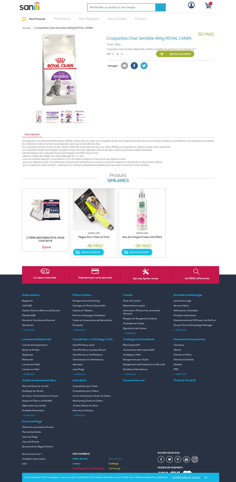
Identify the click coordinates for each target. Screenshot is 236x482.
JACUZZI (27, 305)
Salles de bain (31, 295)
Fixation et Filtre (183, 354)
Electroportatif (131, 345)
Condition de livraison (34, 458)
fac (161, 459)
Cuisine (127, 295)
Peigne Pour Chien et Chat (93, 237)
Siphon (177, 349)
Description (32, 134)
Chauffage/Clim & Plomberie (88, 468)
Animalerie (79, 380)
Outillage (114, 463)
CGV (24, 463)
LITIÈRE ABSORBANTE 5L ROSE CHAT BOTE (45, 239)
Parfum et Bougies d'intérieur (89, 315)
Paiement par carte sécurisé (95, 277)
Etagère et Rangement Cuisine (140, 318)
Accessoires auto (134, 380)
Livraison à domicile (44, 277)
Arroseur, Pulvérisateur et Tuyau (40, 395)
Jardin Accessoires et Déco (39, 380)
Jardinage (114, 468)
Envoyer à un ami (124, 66)
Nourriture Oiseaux (83, 410)
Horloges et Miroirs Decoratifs (89, 305)
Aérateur (78, 364)
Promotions (62, 19)
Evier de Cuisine (131, 300)
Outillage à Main (132, 354)
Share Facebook (134, 66)
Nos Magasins (89, 19)
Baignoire (27, 300)
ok (205, 477)
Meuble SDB (29, 315)
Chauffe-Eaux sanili (83, 345)
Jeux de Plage (30, 436)
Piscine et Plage (32, 421)
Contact (141, 19)
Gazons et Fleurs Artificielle (37, 400)
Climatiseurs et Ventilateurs (88, 359)
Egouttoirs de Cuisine (134, 328)
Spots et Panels (30, 349)
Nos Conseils (117, 19)
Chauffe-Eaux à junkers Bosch (89, 349)
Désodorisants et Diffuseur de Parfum (195, 320)
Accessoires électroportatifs (139, 349)
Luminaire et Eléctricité (36, 339)
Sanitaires (28, 325)
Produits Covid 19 (185, 380)
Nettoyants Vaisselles (186, 310)
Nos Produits (33, 19)
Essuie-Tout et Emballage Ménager (193, 325)
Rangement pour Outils (136, 359)
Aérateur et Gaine (184, 359)
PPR (176, 369)
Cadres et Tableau (83, 310)
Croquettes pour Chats (85, 386)
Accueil (26, 28)
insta (194, 459)
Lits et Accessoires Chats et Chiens (92, 395)
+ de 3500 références (196, 278)
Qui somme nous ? (32, 454)
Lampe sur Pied (30, 369)
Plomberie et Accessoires (189, 339)
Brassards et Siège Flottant (37, 446)
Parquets (78, 325)
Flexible (178, 364)
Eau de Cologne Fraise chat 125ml (142, 237)
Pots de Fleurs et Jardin (35, 386)
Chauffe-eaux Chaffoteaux (88, 354)
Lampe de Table (31, 364)
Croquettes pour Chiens (86, 391)
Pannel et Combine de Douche (38, 320)
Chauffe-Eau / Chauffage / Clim (93, 339)
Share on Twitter (144, 66)
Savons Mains (181, 305)
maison (77, 463)
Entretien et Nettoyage (188, 295)
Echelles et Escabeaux (135, 369)
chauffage (78, 369)
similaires (118, 180)
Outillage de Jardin (32, 391)
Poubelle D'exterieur (33, 410)
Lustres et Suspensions (35, 345)
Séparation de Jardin (34, 405)
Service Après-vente (145, 278)
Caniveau (179, 345)
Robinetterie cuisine (134, 305)
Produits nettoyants (185, 315)
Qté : (109, 54)
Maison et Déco (82, 295)
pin (178, 459)
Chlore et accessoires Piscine (38, 427)
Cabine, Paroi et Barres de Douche (41, 310)
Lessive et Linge (182, 300)
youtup (186, 459)
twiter (169, 459)
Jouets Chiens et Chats (85, 405)
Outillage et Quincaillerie (138, 339)
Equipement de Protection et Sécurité (144, 364)
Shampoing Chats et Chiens (88, 400)
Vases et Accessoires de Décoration (92, 320)
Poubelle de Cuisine (133, 323)
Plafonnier (27, 359)
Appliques (27, 354)
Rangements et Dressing (86, 300)
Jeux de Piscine (30, 441)
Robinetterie (115, 458)
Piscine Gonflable (31, 432)
